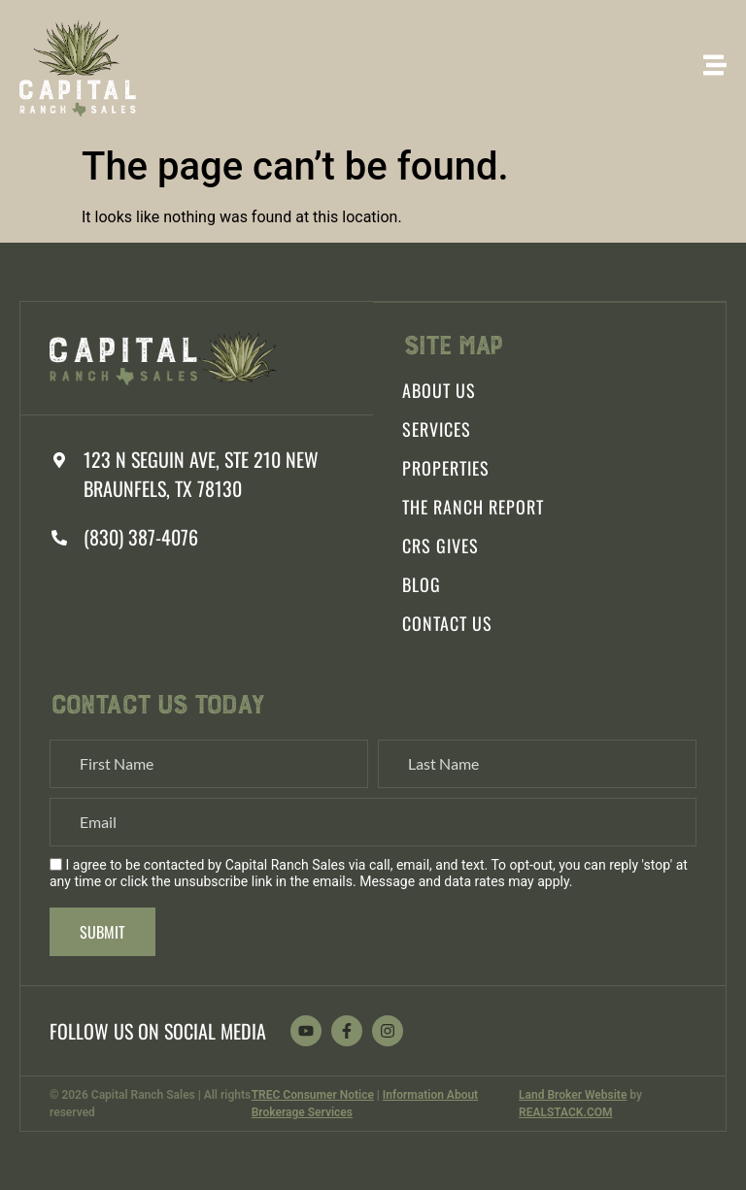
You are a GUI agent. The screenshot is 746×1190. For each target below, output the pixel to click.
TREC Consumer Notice (313, 1095)
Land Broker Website (573, 1095)
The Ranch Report (473, 506)
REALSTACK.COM (565, 1112)
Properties (446, 468)
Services (436, 429)
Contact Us (447, 623)
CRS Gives (440, 545)
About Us (439, 390)
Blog (421, 584)
